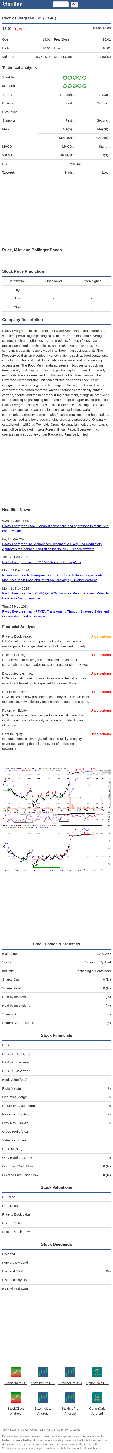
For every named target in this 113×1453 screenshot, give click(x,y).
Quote (24, 1429)
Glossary (75, 1429)
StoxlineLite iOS (43, 1383)
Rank (42, 1429)
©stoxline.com (10, 1429)
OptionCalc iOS (97, 1383)
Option (51, 1429)
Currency (62, 1429)
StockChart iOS (15, 1383)
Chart (33, 1429)
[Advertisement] (56, 211)
